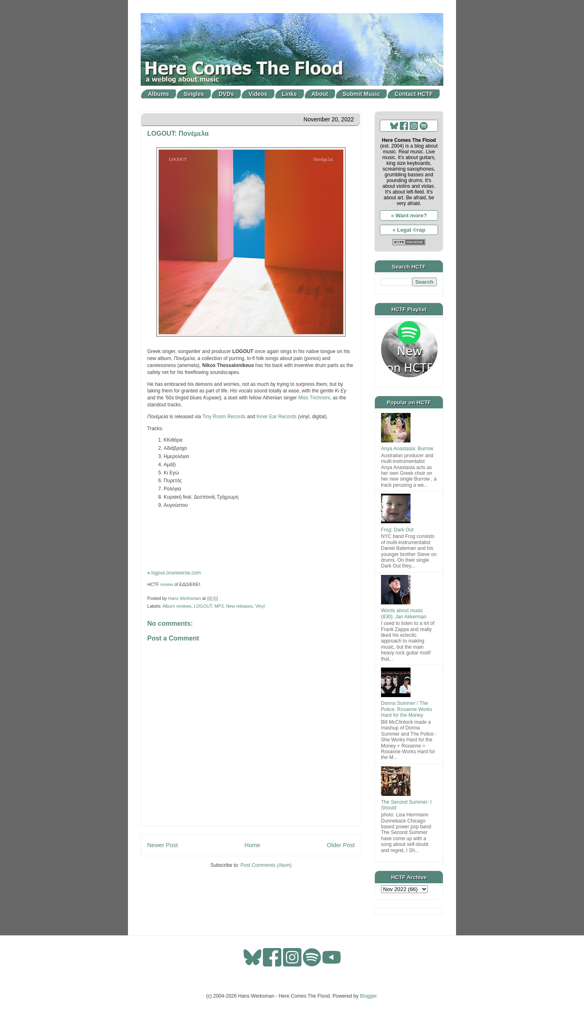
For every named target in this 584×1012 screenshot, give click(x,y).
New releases (239, 606)
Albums (158, 94)
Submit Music (361, 94)
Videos (258, 94)
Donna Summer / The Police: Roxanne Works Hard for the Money (406, 709)
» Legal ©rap (408, 230)
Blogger (368, 996)
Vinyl (260, 606)
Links (289, 94)
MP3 (219, 606)
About (320, 94)
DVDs (226, 94)
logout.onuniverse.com (176, 573)
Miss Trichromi (314, 398)
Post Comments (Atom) (266, 865)
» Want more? (409, 215)
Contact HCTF (414, 94)
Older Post (341, 845)
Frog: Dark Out (397, 530)
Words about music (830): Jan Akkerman (404, 613)
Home (252, 845)
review (166, 584)
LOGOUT (203, 606)
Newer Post (162, 845)
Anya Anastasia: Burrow (407, 448)
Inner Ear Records (277, 416)
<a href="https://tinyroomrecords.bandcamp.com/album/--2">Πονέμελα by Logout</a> (251, 538)
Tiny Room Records (224, 416)
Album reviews (176, 606)
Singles (194, 94)
